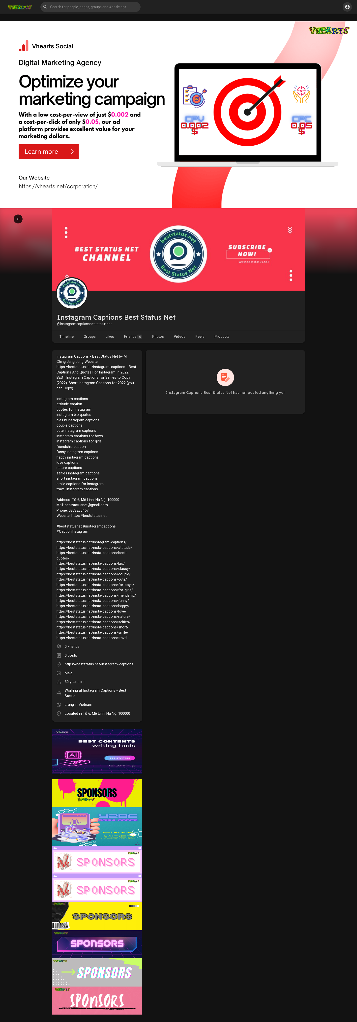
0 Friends (72, 646)
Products (222, 337)
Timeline (67, 337)
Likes (110, 337)
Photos (158, 337)
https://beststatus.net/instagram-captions (99, 664)
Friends (133, 337)
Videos (179, 337)
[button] (90, 7)
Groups (90, 337)
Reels (200, 337)
